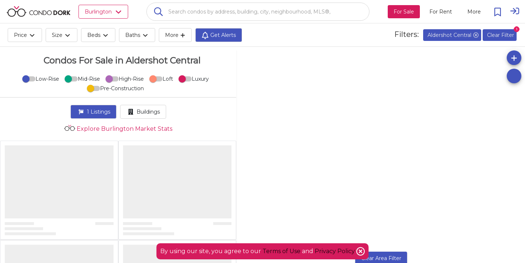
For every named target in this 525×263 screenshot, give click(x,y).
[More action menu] (474, 11)
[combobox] (257, 12)
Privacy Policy (335, 251)
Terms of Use (281, 251)
